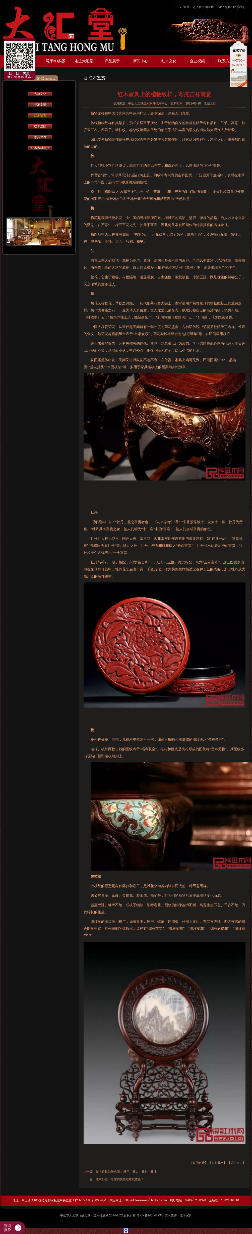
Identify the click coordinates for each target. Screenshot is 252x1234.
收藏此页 (210, 103)
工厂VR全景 (181, 7)
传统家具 (122, 113)
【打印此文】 (218, 1163)
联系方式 (225, 61)
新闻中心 (140, 61)
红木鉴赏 (40, 115)
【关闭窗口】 (236, 1163)
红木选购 (40, 126)
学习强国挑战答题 (207, 343)
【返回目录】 (199, 1163)
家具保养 (40, 137)
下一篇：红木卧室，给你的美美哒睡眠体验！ (114, 1179)
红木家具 (186, 1215)
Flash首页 (223, 7)
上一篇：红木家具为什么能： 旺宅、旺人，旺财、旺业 (120, 1171)
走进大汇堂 (84, 61)
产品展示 (112, 61)
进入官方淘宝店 (203, 7)
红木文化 (168, 61)
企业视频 (197, 61)
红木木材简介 (40, 148)
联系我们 (239, 7)
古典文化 (40, 94)
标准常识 (40, 104)
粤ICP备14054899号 (150, 1215)
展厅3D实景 (55, 61)
